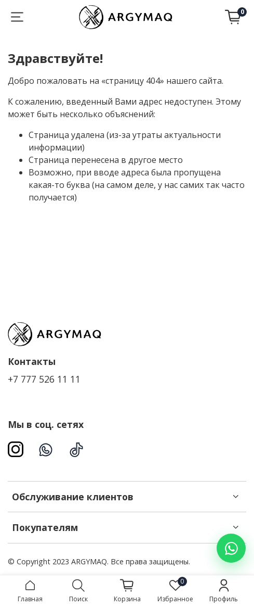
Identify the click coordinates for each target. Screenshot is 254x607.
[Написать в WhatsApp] (231, 548)
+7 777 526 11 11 (44, 379)
